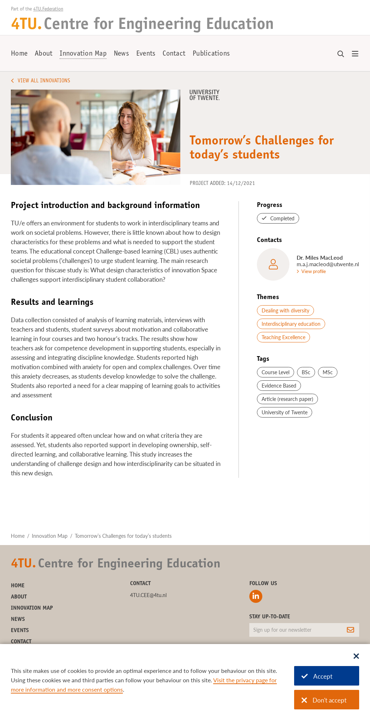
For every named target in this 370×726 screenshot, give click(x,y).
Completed (282, 218)
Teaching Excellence (283, 337)
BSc (306, 372)
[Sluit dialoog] (356, 657)
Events (146, 54)
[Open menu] (355, 54)
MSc (328, 372)
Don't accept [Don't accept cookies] (324, 700)
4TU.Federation (48, 9)
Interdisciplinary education (291, 324)
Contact (174, 54)
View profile (313, 271)
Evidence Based (279, 386)
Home (19, 54)
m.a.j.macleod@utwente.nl (328, 264)
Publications (211, 54)
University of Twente (284, 412)
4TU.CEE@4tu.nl (148, 595)
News (121, 54)
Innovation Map (83, 54)
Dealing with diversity (285, 310)
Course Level (275, 372)
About (43, 54)
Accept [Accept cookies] (316, 676)
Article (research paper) (287, 399)
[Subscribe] (350, 630)
